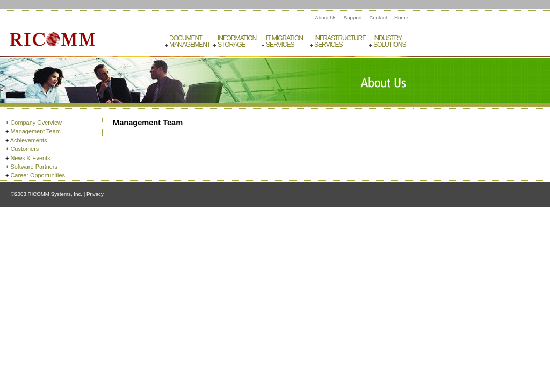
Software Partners (33, 166)
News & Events (30, 158)
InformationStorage (237, 41)
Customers (24, 149)
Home (401, 17)
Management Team (35, 131)
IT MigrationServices (284, 41)
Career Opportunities (37, 175)
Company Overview (35, 122)
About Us (325, 17)
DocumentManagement (189, 41)
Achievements (28, 140)
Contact (378, 17)
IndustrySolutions (389, 41)
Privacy (95, 194)
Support (353, 17)
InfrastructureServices (339, 41)
